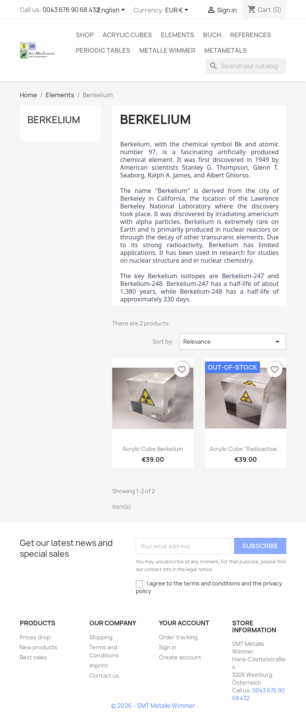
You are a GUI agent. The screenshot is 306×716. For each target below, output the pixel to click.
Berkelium (53, 119)
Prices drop (35, 637)
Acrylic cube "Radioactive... (246, 449)
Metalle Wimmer (167, 50)
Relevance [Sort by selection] (232, 341)
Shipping (101, 637)
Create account (180, 657)
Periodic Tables (103, 50)
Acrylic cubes (127, 35)
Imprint (98, 665)
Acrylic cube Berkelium (153, 449)
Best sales (33, 657)
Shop (85, 35)
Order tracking (178, 637)
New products (38, 647)
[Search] (246, 66)
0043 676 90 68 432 (71, 9)
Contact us (104, 675)
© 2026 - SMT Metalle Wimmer (153, 706)
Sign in (167, 647)
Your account (184, 623)
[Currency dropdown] (178, 10)
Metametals (225, 50)
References (250, 35)
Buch (212, 35)
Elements (177, 35)
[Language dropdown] (112, 10)
